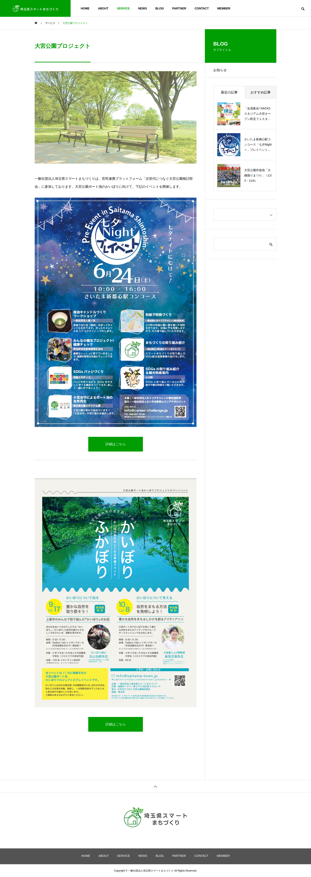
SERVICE (123, 8)
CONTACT (202, 8)
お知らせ (220, 70)
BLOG (159, 8)
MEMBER (223, 8)
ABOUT (103, 8)
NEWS (142, 8)
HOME (85, 8)
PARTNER (179, 8)
